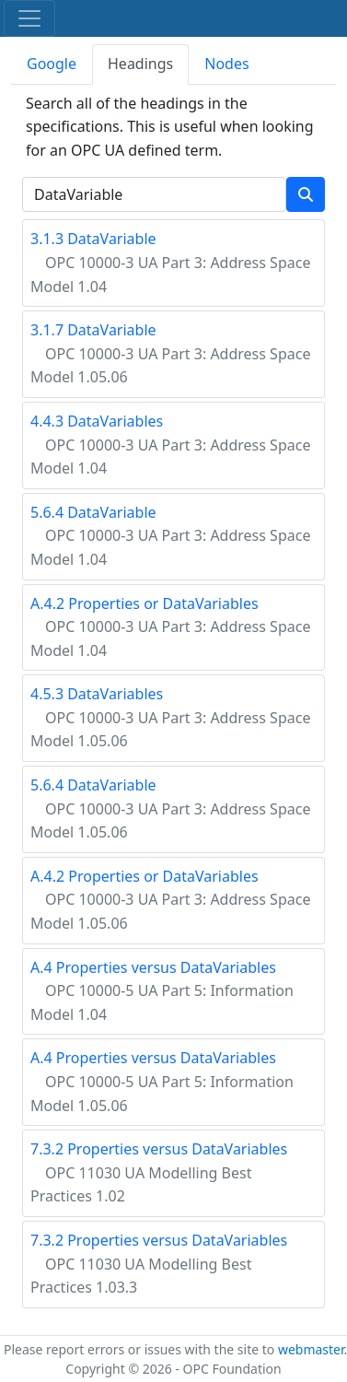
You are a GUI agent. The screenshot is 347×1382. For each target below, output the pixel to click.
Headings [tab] (140, 63)
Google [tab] (51, 63)
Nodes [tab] (226, 63)
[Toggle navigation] (29, 18)
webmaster (311, 1349)
